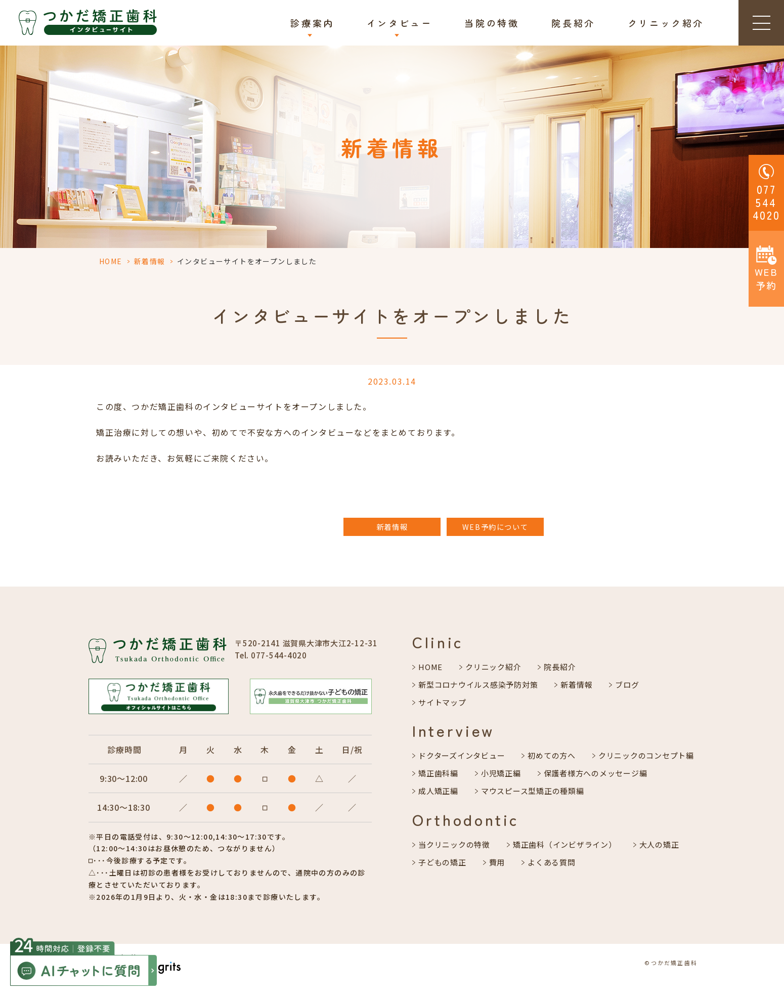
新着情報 (149, 261)
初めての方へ (552, 755)
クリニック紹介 (666, 22)
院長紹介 (573, 22)
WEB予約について (495, 526)
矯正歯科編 (438, 773)
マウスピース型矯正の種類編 (532, 790)
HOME (110, 261)
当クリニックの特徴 (454, 844)
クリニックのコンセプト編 (646, 755)
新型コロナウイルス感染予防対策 (478, 684)
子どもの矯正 (442, 862)
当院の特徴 (491, 22)
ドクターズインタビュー (461, 755)
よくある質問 (552, 862)
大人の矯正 (659, 844)
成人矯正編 (438, 790)
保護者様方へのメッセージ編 (595, 773)
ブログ (627, 684)
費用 (497, 862)
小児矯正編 (501, 773)
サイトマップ (442, 702)
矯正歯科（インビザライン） (565, 844)
